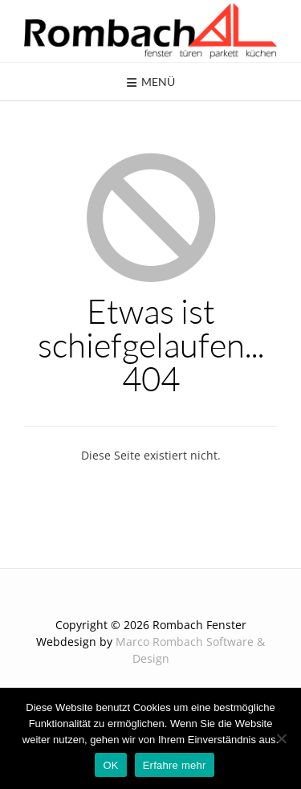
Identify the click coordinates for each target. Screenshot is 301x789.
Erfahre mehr (174, 765)
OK (110, 765)
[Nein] (281, 738)
